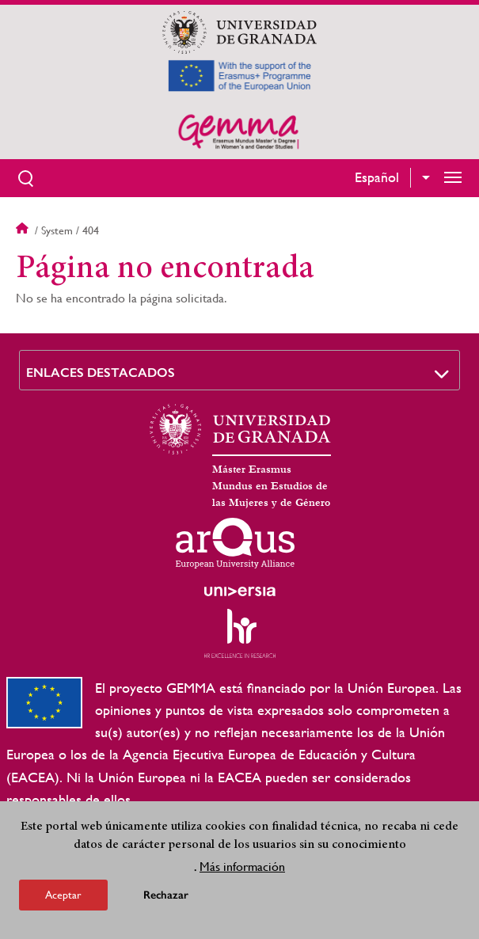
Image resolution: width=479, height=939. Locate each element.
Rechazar (165, 896)
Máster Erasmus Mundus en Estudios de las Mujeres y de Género (271, 486)
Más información (242, 868)
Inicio (24, 230)
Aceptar (63, 896)
